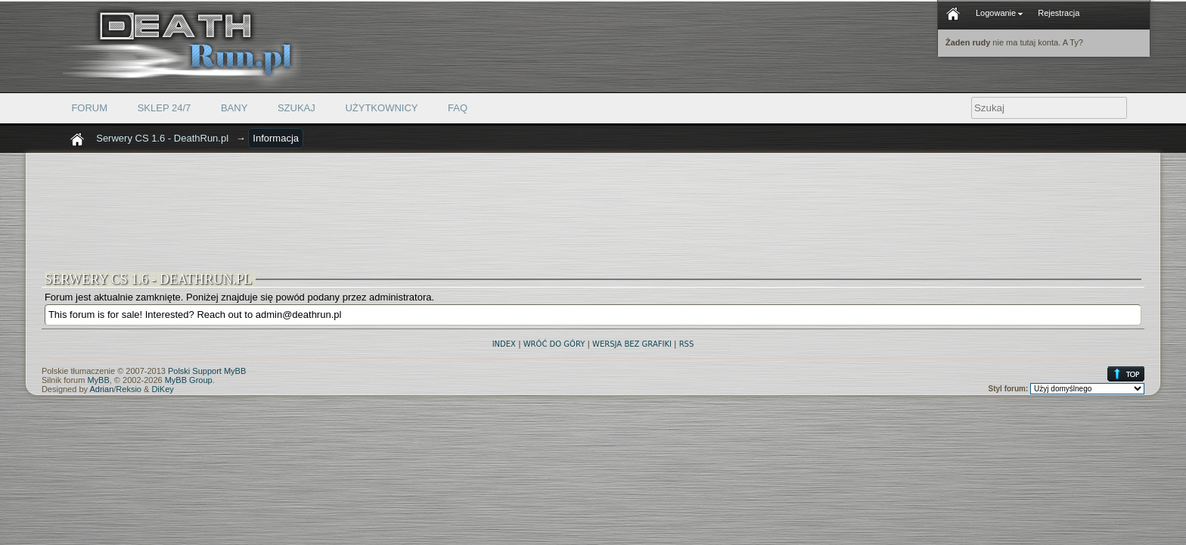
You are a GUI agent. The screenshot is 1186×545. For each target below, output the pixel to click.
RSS (686, 344)
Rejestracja (1058, 12)
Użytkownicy (381, 108)
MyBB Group (189, 380)
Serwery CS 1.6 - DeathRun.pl (162, 138)
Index (504, 344)
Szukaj (296, 108)
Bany (234, 108)
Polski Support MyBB (207, 370)
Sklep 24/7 (164, 108)
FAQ (457, 108)
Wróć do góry (554, 344)
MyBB (98, 380)
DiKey (162, 389)
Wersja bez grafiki (632, 344)
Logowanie (999, 12)
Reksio (128, 389)
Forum (89, 108)
